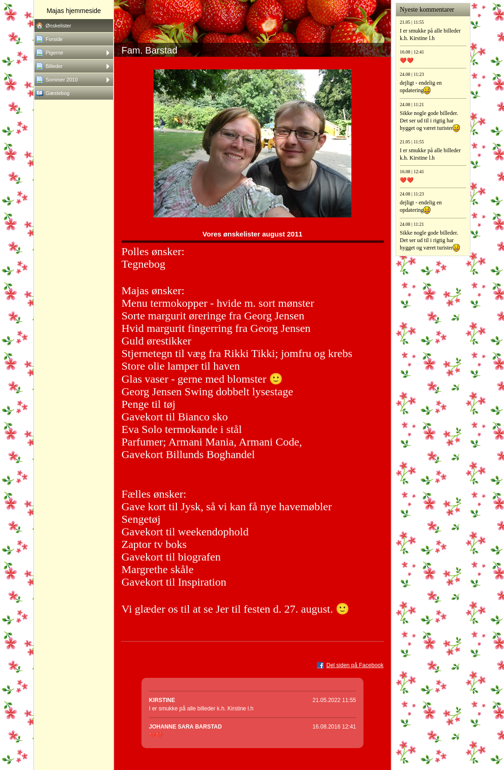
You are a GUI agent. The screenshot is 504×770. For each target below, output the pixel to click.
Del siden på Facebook (354, 665)
